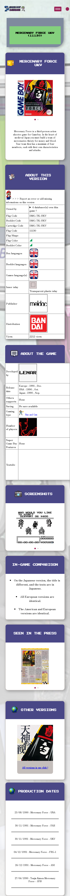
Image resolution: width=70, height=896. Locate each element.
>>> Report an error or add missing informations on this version (29, 200)
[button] (35, 119)
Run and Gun (30, 414)
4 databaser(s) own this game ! (44, 208)
